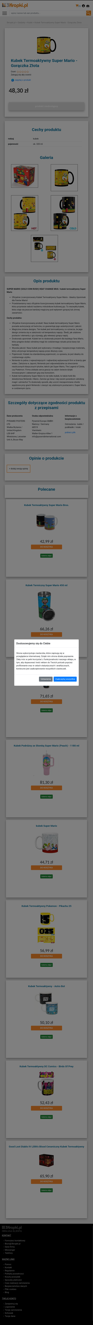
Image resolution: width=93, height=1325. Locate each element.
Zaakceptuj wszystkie (65, 679)
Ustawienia (46, 679)
